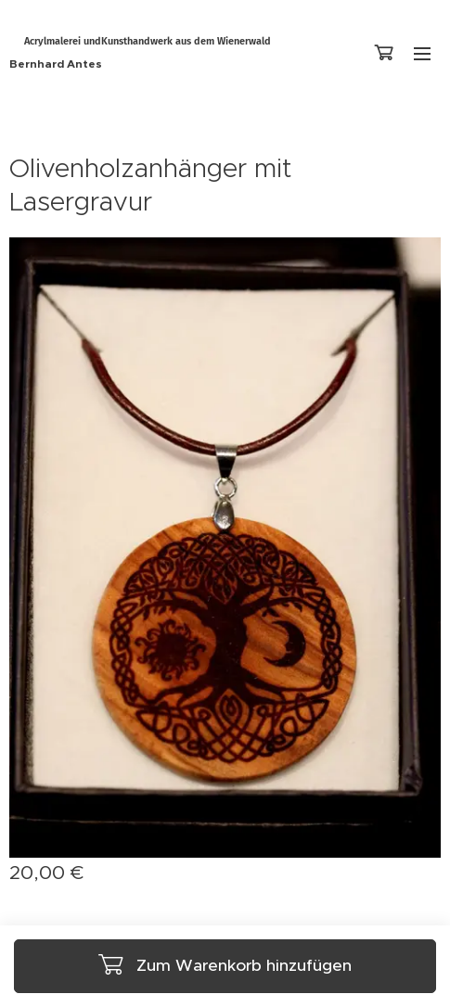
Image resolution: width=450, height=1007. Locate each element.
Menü (422, 54)
